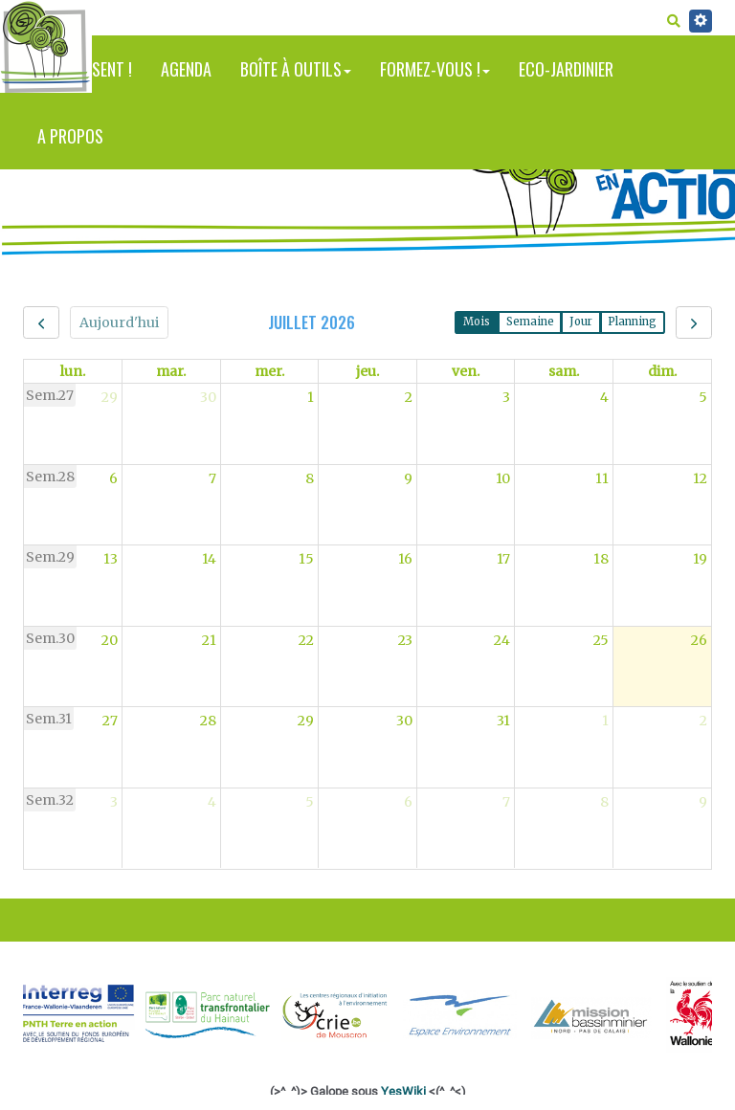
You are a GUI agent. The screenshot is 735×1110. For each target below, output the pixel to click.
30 (208, 397)
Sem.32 (50, 800)
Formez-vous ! (435, 68)
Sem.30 (50, 638)
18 (601, 558)
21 (209, 640)
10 (503, 478)
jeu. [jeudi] (367, 371)
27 (110, 720)
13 (110, 558)
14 (209, 558)
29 (109, 397)
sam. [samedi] (563, 371)
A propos (70, 135)
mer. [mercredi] (269, 371)
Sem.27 (50, 395)
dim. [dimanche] (662, 371)
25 (601, 640)
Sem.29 (50, 557)
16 (405, 558)
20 (109, 640)
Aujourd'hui (119, 322)
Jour (580, 321)
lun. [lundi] (72, 371)
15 (306, 558)
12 (700, 478)
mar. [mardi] (171, 371)
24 (502, 640)
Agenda (186, 68)
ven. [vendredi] (465, 371)
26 (699, 640)
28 (208, 720)
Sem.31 (49, 718)
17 (503, 558)
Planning (632, 321)
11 (602, 478)
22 (306, 640)
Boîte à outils (295, 68)
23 (405, 640)
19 (700, 558)
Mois (476, 321)
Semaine (530, 321)
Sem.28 (50, 476)
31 (503, 720)
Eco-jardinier (566, 68)
